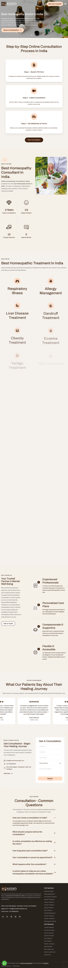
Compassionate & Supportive (54, 626)
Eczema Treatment (49, 905)
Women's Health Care (49, 952)
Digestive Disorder (49, 935)
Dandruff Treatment (49, 899)
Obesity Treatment (49, 902)
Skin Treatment (48, 938)
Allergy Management (49, 894)
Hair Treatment (48, 941)
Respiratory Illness (49, 891)
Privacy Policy (16, 966)
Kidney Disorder (48, 946)
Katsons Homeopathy (26, 963)
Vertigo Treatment (49, 907)
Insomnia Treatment (49, 930)
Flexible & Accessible (50, 648)
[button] (31, 35)
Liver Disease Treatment (50, 896)
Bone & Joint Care (49, 933)
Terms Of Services (6, 966)
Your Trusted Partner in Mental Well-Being (10, 583)
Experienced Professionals (52, 581)
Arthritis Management (49, 913)
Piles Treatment (48, 910)
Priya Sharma (34, 717)
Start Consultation (34, 140)
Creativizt (45, 963)
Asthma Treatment (49, 916)
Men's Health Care (49, 949)
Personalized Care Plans (54, 605)
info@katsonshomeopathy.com (15, 762)
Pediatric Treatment (49, 943)
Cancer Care (47, 954)
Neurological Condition (50, 921)
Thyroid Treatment (49, 927)
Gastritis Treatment (49, 918)
